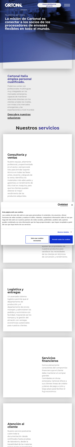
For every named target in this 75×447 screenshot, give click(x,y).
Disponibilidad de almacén (49, 5)
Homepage (15, 10)
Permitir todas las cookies (61, 239)
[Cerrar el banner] (72, 205)
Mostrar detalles (63, 232)
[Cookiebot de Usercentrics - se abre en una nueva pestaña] (59, 204)
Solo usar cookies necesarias (37, 239)
